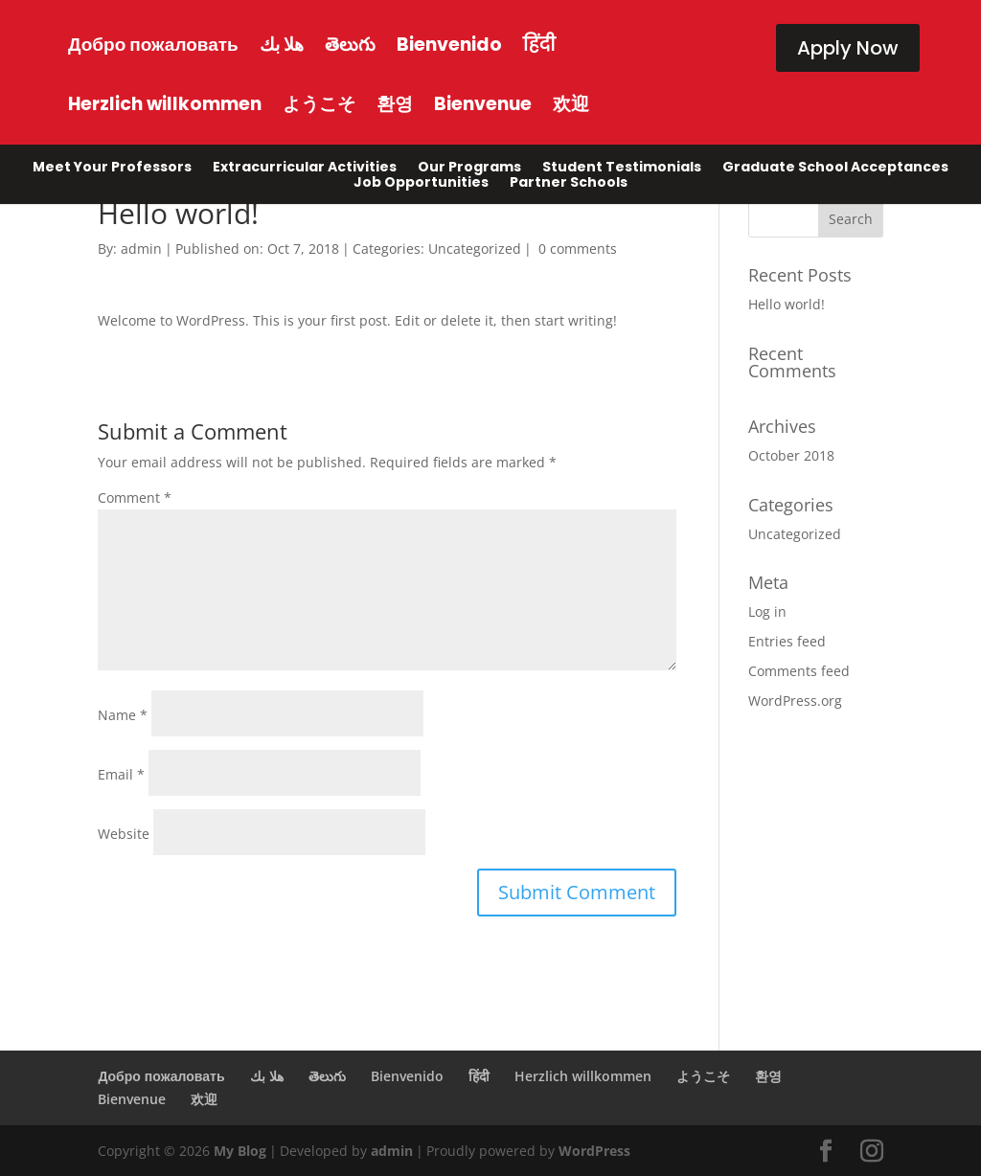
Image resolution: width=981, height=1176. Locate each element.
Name (123, 715)
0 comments (577, 248)
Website (123, 834)
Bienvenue (483, 104)
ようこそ (319, 104)
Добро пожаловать (153, 44)
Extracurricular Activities (305, 170)
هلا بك (282, 44)
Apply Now (848, 47)
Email (121, 774)
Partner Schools (568, 186)
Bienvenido (449, 44)
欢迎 (571, 104)
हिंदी (539, 44)
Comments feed (799, 671)
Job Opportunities (421, 186)
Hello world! (786, 304)
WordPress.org (795, 700)
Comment (134, 497)
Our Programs (469, 170)
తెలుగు (350, 44)
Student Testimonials (621, 170)
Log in (767, 611)
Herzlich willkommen (165, 104)
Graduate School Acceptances (835, 170)
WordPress (594, 1151)
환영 (394, 104)
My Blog (240, 1151)
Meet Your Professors (112, 170)
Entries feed (787, 641)
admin (141, 248)
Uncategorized (474, 248)
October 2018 (791, 455)
